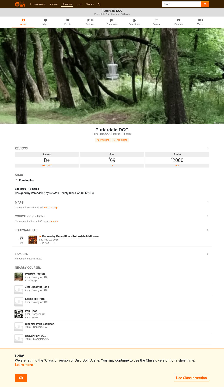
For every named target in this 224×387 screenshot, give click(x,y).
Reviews (112, 148)
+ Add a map (51, 207)
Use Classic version (191, 378)
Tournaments (37, 4)
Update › (53, 221)
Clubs (78, 4)
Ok (21, 378)
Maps (112, 202)
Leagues (53, 4)
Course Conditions (112, 216)
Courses (67, 4)
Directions (103, 140)
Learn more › (25, 365)
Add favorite (120, 140)
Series (90, 4)
